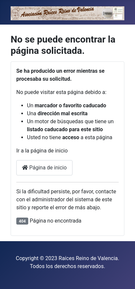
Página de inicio (44, 167)
